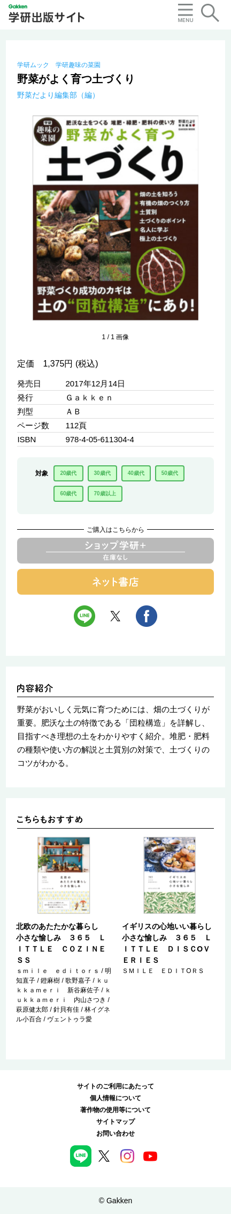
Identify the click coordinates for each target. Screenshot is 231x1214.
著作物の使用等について (115, 1110)
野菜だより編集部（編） (58, 95)
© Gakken (115, 1200)
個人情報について (115, 1098)
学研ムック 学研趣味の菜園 (59, 65)
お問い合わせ (115, 1133)
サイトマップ (115, 1121)
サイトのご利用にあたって (115, 1086)
